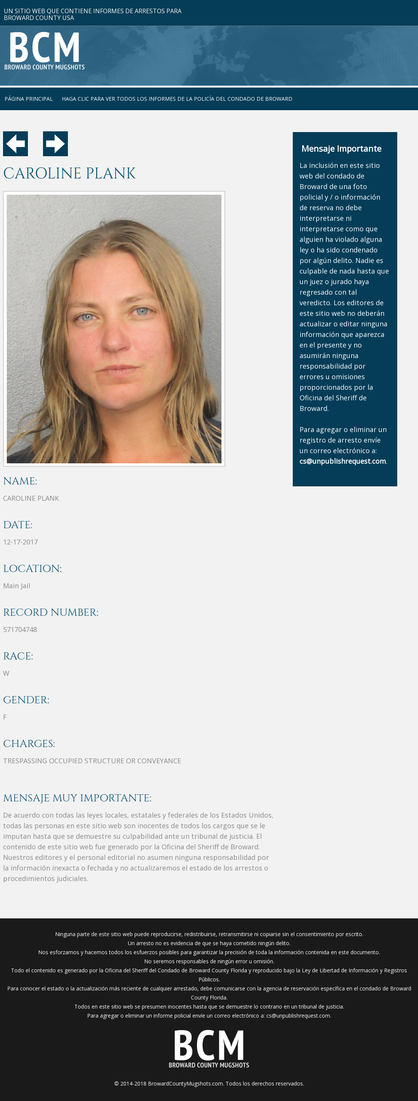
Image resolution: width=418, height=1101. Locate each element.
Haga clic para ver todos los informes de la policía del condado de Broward (177, 98)
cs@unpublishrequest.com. (298, 1015)
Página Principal (29, 98)
